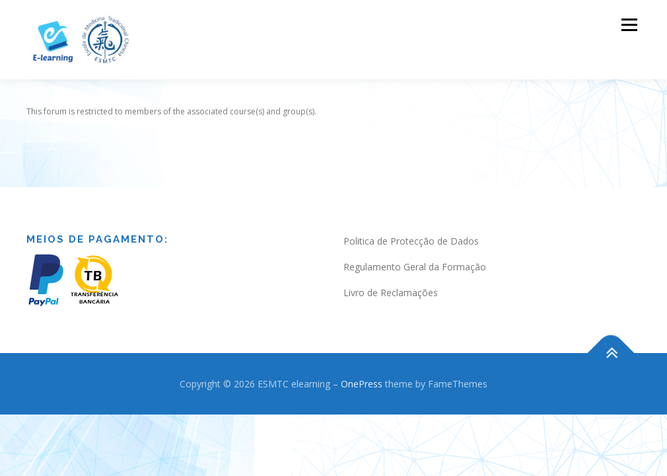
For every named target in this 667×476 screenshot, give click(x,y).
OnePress (361, 370)
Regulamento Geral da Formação (414, 253)
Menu (629, 25)
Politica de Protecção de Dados (411, 227)
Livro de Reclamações (390, 279)
